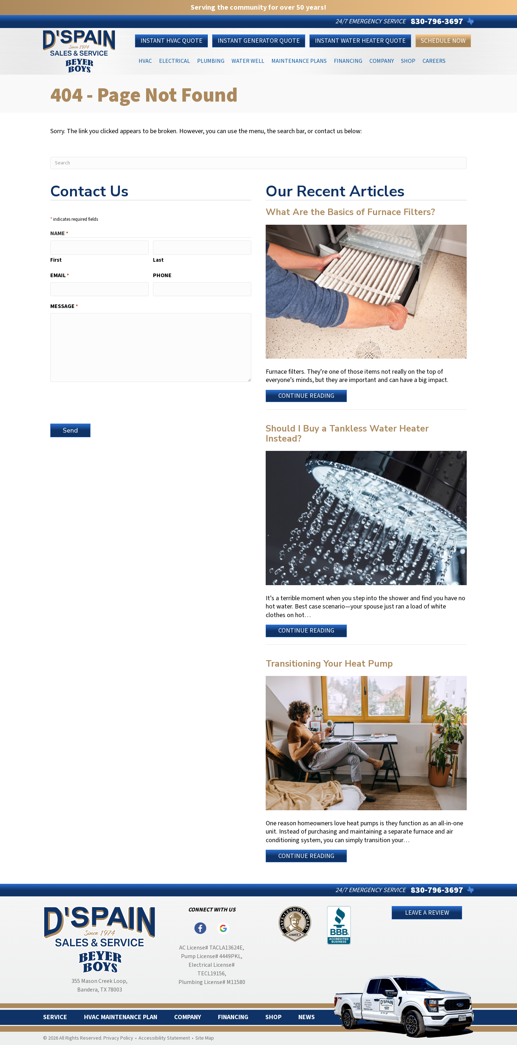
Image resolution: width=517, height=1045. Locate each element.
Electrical (174, 60)
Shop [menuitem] (273, 1017)
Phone (162, 275)
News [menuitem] (306, 1017)
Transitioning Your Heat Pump (329, 664)
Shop (408, 60)
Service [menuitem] (55, 1017)
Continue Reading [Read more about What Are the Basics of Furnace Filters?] (307, 396)
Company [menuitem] (187, 1017)
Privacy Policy (118, 1038)
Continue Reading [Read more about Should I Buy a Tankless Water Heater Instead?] (307, 631)
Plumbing (210, 60)
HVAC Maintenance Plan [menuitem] (120, 1017)
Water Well (248, 60)
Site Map (204, 1038)
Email (59, 275)
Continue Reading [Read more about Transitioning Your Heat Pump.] (307, 857)
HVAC (145, 60)
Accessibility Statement (164, 1038)
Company (381, 60)
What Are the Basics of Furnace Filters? (350, 212)
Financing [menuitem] (233, 1017)
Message (64, 306)
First (56, 259)
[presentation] (104, 401)
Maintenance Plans (299, 60)
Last (158, 259)
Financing (348, 60)
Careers (434, 60)
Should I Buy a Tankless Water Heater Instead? (347, 434)
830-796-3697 (437, 21)
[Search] (258, 163)
